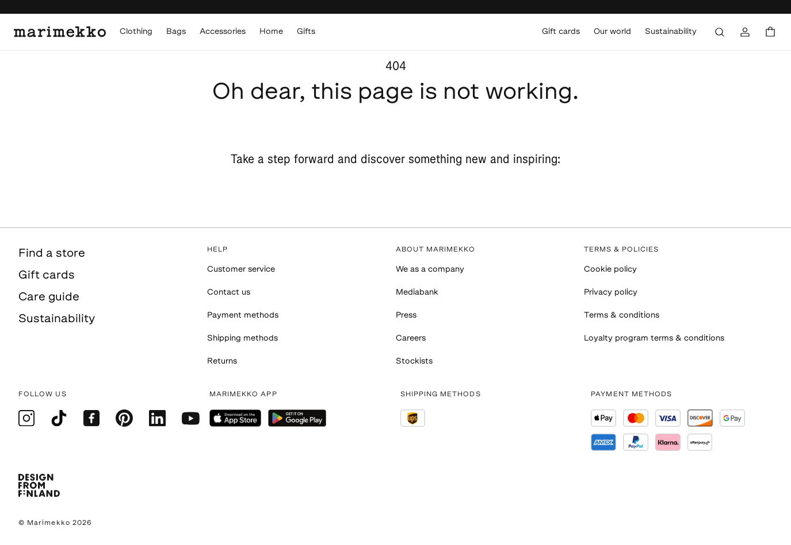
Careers (411, 338)
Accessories (223, 32)
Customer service (241, 269)
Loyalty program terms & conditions (654, 338)
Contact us (228, 292)
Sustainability (671, 32)
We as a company (430, 269)
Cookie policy (610, 269)
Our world (612, 32)
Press (406, 315)
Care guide (48, 297)
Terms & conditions (621, 315)
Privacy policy (610, 292)
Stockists (414, 361)
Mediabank (417, 292)
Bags (176, 32)
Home (271, 32)
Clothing (136, 32)
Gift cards (561, 32)
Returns (222, 361)
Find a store (51, 254)
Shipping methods (242, 338)
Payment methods (242, 315)
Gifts (306, 32)
